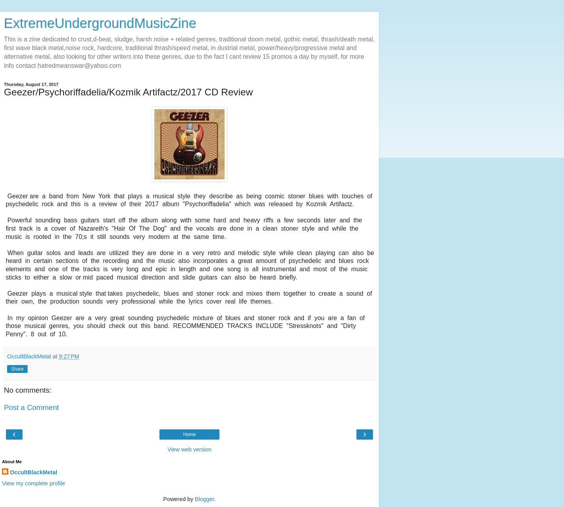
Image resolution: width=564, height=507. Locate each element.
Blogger (204, 499)
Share (17, 369)
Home (189, 434)
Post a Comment (31, 407)
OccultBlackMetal (33, 472)
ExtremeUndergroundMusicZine (100, 23)
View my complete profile (33, 483)
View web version (189, 449)
